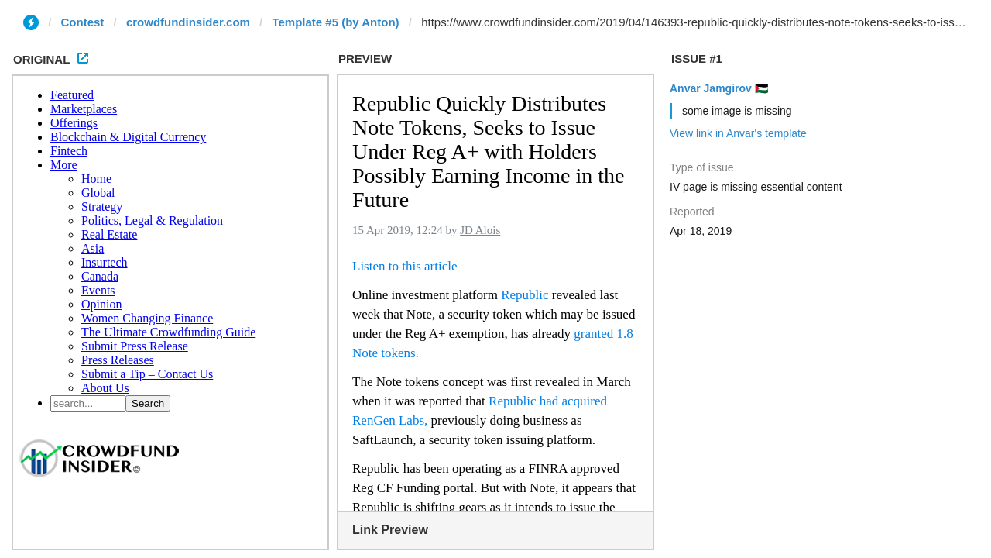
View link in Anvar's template (738, 133)
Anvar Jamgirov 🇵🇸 (719, 88)
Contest (83, 22)
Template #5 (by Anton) (335, 22)
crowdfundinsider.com (188, 22)
